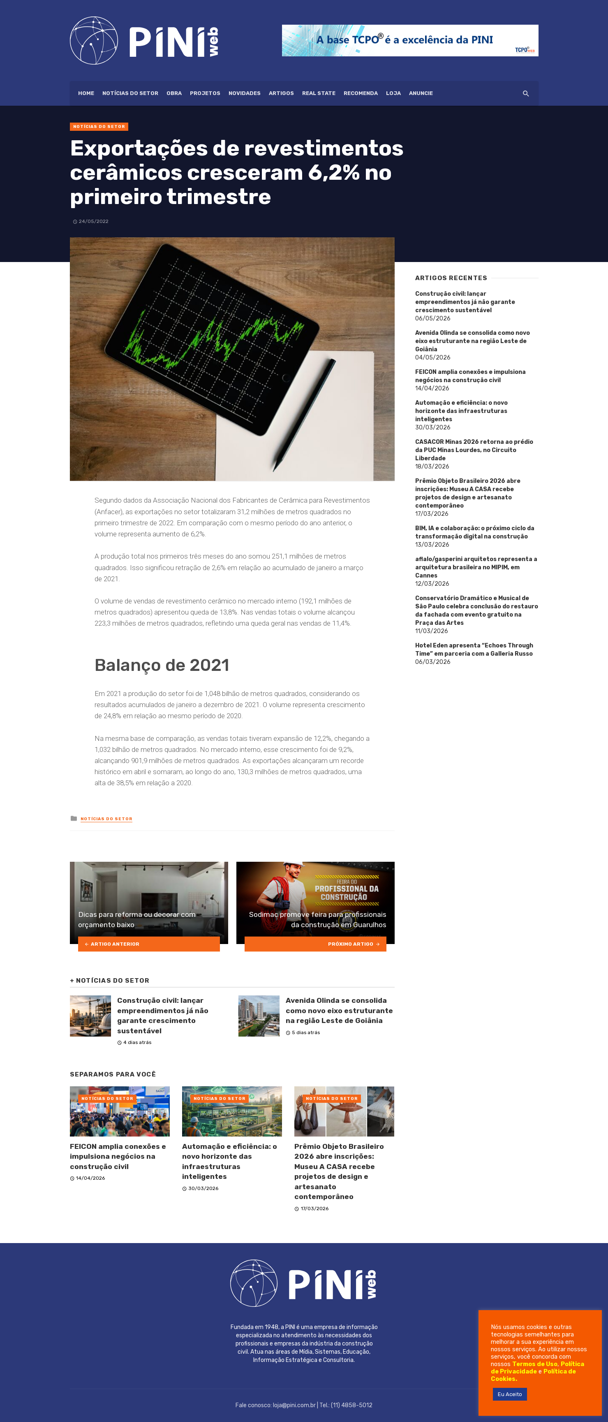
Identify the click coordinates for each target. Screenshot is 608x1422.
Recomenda (361, 93)
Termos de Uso (534, 1364)
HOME (86, 93)
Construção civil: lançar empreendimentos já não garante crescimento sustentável (162, 1015)
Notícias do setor (130, 93)
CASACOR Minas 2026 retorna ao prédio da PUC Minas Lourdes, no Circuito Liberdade (474, 450)
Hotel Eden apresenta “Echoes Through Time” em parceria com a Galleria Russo (474, 649)
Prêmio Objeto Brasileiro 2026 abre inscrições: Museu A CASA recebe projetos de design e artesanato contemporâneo (339, 1171)
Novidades (245, 93)
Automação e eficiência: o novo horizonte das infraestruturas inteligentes (229, 1161)
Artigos (281, 93)
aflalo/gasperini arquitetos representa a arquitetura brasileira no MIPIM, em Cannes (476, 567)
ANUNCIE (421, 93)
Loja (393, 93)
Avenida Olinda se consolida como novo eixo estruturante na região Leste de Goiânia (339, 1010)
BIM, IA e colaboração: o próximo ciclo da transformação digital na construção (474, 532)
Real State (318, 93)
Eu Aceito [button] (510, 1394)
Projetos (205, 93)
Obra (174, 93)
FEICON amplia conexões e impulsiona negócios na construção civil (118, 1156)
